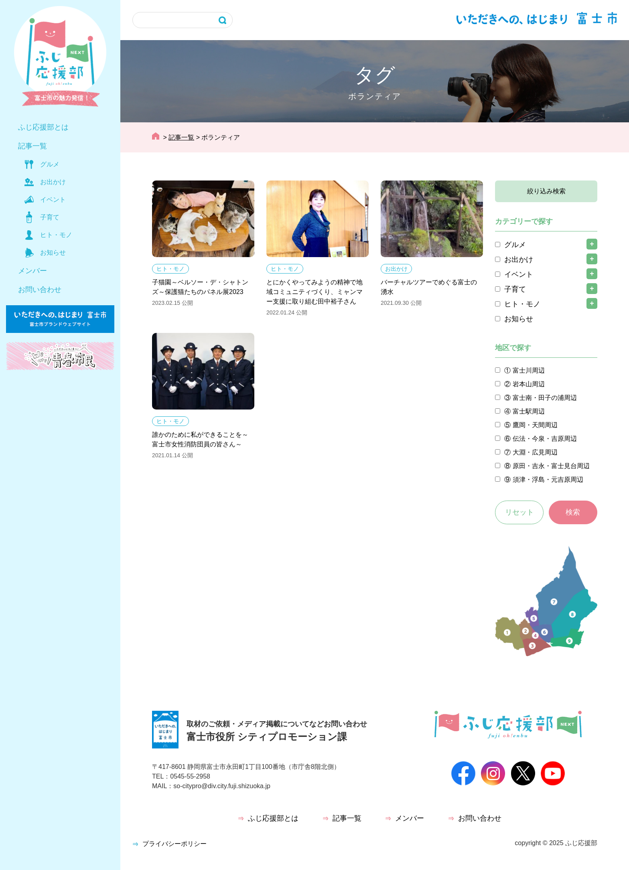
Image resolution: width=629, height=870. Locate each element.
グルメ (49, 164)
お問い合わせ (39, 290)
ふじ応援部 (581, 843)
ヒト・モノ (56, 234)
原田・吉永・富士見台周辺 (551, 465)
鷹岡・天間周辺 (535, 425)
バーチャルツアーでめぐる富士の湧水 (429, 287)
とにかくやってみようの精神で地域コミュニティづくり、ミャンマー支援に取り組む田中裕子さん (314, 292)
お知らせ (53, 252)
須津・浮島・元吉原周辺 (548, 479)
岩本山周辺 (529, 384)
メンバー (32, 271)
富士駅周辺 (529, 411)
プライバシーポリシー (174, 843)
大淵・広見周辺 (535, 452)
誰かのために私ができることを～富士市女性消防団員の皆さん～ (200, 439)
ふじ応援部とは (43, 127)
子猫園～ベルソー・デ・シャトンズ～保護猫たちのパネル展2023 (200, 287)
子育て (49, 217)
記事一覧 (32, 146)
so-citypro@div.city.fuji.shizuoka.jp (221, 786)
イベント (53, 199)
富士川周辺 (529, 370)
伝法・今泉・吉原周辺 (545, 438)
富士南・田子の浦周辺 (545, 397)
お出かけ (53, 181)
